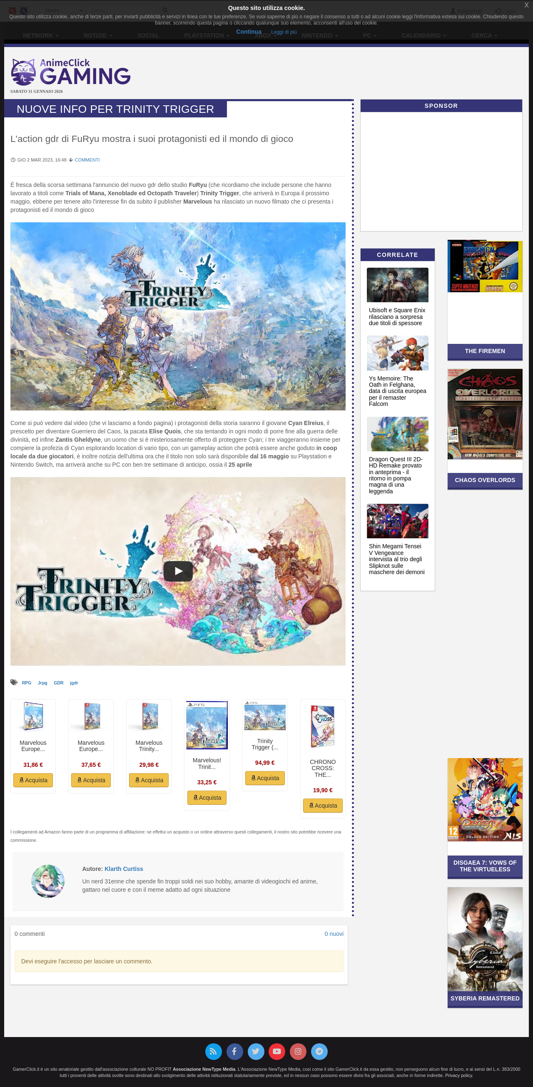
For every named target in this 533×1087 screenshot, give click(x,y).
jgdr (74, 682)
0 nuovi (334, 933)
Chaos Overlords (485, 480)
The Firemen (485, 351)
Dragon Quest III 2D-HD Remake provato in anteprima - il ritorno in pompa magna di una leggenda (396, 475)
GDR (59, 682)
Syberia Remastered (485, 998)
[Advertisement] (354, 74)
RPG (27, 682)
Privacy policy (458, 1075)
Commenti (87, 159)
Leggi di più (283, 32)
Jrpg (43, 682)
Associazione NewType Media (204, 1069)
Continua (249, 31)
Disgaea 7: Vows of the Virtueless (485, 865)
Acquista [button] (33, 780)
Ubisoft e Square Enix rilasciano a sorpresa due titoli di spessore (397, 316)
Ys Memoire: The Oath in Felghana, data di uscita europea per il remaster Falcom (397, 391)
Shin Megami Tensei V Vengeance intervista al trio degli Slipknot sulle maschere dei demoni (397, 559)
